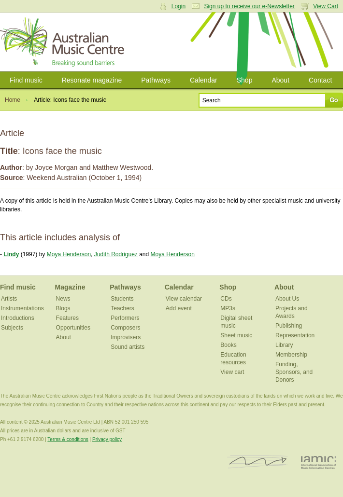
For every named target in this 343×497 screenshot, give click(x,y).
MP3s (227, 308)
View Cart (325, 6)
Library (284, 345)
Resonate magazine (92, 80)
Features (67, 318)
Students (122, 298)
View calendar (184, 298)
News (63, 298)
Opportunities (73, 327)
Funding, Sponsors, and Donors (294, 372)
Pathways (156, 80)
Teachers (122, 308)
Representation (294, 335)
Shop (245, 80)
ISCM (257, 462)
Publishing (288, 325)
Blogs (63, 308)
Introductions (17, 318)
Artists (9, 298)
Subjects (12, 327)
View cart (232, 372)
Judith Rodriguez (116, 254)
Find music (26, 80)
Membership (291, 354)
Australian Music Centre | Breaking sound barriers (64, 42)
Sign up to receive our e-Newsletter (249, 6)
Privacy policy (107, 439)
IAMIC (318, 462)
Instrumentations (22, 308)
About (280, 80)
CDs (225, 298)
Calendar (203, 80)
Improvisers (126, 337)
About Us (287, 298)
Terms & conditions (67, 439)
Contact (320, 80)
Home (12, 100)
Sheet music (236, 335)
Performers (125, 318)
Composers (125, 327)
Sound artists (127, 347)
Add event (179, 308)
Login (179, 6)
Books (228, 345)
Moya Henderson (69, 254)
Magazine (70, 287)
